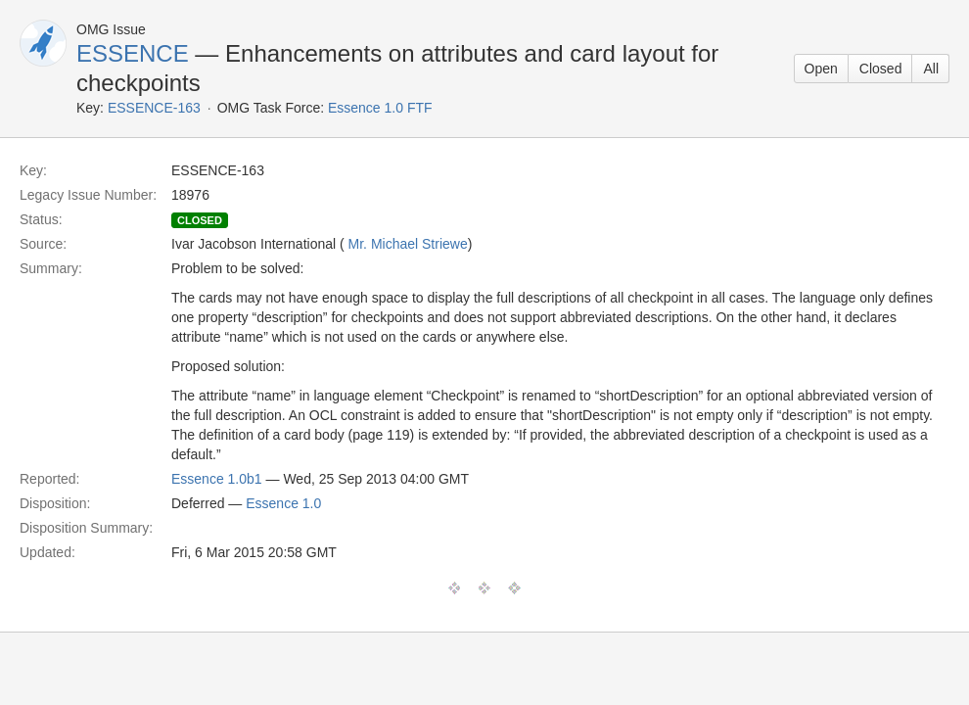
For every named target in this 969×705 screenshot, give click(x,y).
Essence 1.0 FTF (380, 108)
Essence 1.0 (283, 503)
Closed (880, 68)
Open (821, 68)
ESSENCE (132, 53)
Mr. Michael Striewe (408, 244)
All (931, 68)
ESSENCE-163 (154, 108)
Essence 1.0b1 (216, 479)
